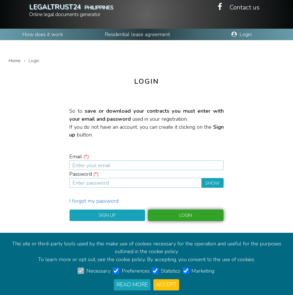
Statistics (170, 270)
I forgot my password (93, 200)
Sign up (107, 215)
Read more (132, 284)
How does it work (42, 34)
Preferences (136, 270)
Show (212, 183)
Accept (166, 284)
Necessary (98, 270)
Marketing (202, 270)
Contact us (244, 7)
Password (84, 173)
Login (241, 34)
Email (79, 156)
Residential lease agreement (137, 34)
